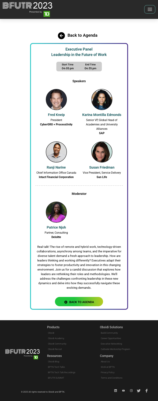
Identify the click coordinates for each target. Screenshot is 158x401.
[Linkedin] (114, 390)
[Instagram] (130, 390)
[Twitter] (138, 390)
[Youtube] (122, 390)
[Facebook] (145, 390)
